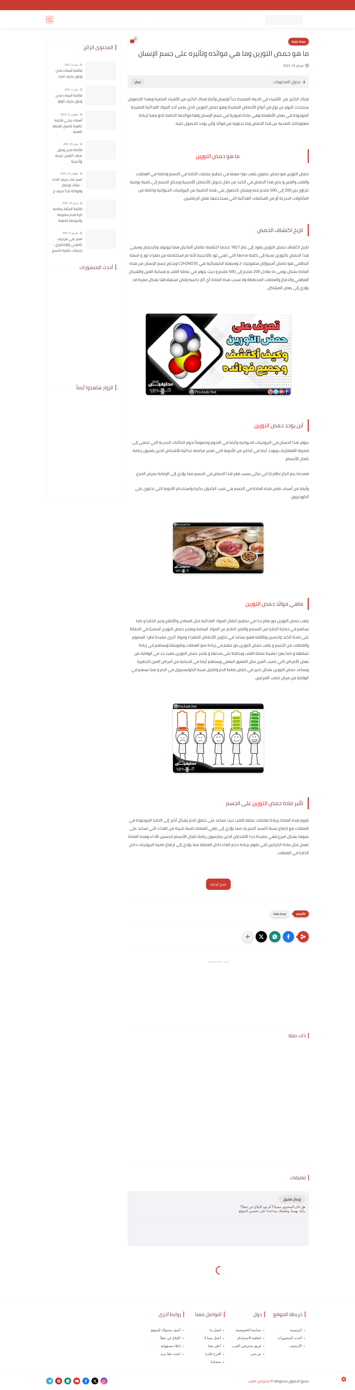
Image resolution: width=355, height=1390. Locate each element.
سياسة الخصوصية (267, 5)
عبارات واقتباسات (185, 19)
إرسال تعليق (292, 1199)
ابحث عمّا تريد (170, 1354)
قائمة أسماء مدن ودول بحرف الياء (69, 73)
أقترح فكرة (213, 1354)
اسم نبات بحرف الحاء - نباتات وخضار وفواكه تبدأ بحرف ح (67, 185)
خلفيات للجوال (91, 19)
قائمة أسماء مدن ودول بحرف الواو (69, 98)
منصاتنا (216, 1362)
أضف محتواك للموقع (165, 1330)
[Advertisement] (218, 995)
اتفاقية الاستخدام (237, 5)
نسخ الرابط (218, 884)
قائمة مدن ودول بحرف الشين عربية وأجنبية (68, 155)
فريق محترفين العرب (246, 1346)
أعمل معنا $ (212, 1338)
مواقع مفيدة (158, 19)
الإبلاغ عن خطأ (170, 1338)
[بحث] (49, 19)
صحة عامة (298, 42)
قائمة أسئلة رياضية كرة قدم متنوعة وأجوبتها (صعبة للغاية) (67, 215)
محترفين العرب (259, 1381)
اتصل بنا (200, 5)
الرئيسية (296, 1330)
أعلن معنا (214, 1346)
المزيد (72, 19)
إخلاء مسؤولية (170, 1346)
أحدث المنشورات (289, 1338)
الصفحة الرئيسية (296, 5)
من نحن (215, 5)
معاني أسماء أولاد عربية (125, 19)
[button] (288, 936)
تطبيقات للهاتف (238, 19)
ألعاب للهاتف (212, 19)
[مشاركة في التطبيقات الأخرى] (247, 936)
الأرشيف (296, 1346)
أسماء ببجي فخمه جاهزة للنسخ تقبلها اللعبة (67, 126)
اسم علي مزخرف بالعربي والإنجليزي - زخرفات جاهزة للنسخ (67, 244)
